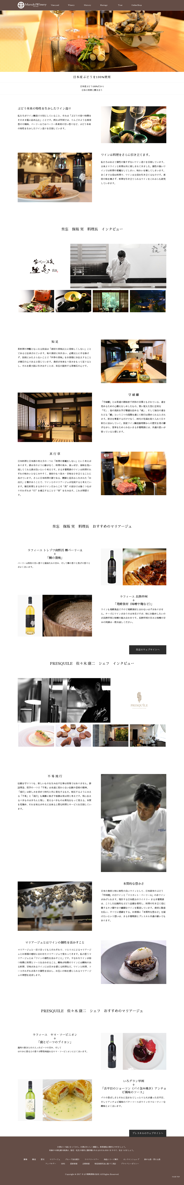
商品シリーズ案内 (111, 1159)
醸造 (34, 1159)
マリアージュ (54, 1159)
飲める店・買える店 (152, 1159)
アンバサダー (50, 1164)
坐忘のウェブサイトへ (148, 650)
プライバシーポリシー (130, 1164)
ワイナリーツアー (92, 1159)
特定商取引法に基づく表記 (105, 1164)
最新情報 (73, 1164)
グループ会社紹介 (72, 1159)
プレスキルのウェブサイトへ (147, 1133)
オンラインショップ (131, 1159)
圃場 (25, 1159)
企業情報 (85, 1164)
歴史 (42, 1159)
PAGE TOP (176, 1177)
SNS (63, 1164)
